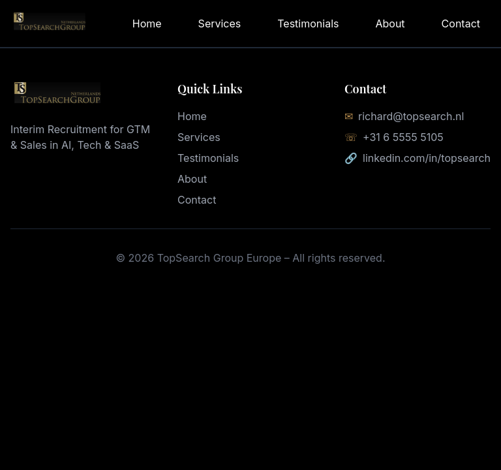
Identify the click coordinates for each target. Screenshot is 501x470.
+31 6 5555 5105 (403, 137)
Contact (461, 23)
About (389, 23)
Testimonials (308, 23)
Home (147, 23)
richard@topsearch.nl (411, 116)
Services (219, 23)
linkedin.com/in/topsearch (427, 157)
